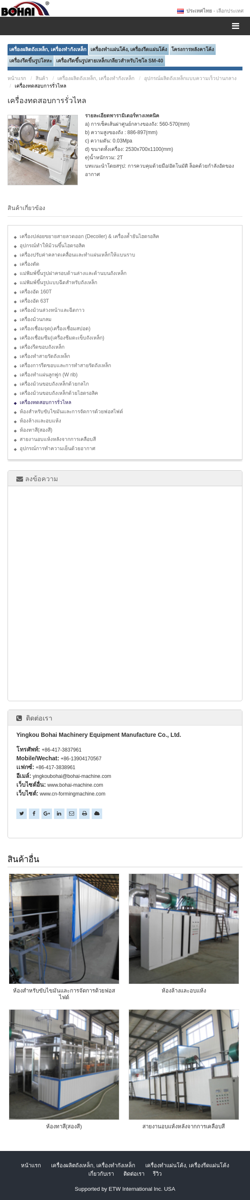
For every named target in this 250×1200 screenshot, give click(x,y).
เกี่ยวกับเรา (101, 1174)
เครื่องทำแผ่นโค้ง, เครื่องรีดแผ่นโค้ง (129, 49)
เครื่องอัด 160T (36, 292)
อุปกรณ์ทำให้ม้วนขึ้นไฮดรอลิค (52, 246)
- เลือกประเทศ (215, 10)
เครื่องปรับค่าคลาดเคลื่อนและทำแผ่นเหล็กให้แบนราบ (77, 255)
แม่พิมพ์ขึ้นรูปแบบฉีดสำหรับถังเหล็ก (58, 282)
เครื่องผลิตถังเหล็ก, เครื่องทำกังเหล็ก (47, 49)
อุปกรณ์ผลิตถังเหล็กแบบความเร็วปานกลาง (190, 78)
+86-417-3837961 (61, 750)
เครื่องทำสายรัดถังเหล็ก (45, 356)
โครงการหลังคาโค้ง (192, 49)
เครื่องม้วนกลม (36, 319)
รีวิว (157, 1174)
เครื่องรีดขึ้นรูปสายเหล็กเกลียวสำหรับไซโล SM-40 (109, 61)
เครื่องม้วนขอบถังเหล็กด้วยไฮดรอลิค (59, 393)
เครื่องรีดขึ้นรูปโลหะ (30, 61)
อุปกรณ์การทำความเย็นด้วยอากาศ (57, 448)
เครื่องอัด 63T (34, 301)
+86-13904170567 (81, 759)
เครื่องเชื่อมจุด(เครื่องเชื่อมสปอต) (55, 329)
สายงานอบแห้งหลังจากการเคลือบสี (58, 439)
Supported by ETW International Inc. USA (125, 1189)
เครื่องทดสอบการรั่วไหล (45, 402)
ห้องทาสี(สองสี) (36, 430)
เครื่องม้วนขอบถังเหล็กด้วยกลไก (54, 384)
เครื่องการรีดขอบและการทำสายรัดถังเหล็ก (65, 365)
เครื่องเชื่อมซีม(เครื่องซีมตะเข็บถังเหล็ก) (62, 338)
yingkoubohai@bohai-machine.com (72, 776)
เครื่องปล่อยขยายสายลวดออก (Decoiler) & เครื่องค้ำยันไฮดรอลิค (89, 236)
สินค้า (42, 78)
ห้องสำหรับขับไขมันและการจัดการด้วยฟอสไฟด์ (71, 412)
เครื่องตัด (29, 264)
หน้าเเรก (17, 78)
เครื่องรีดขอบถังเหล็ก (42, 347)
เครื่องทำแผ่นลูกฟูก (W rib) (48, 375)
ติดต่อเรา (39, 718)
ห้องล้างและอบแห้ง (40, 421)
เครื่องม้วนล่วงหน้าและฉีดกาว (52, 310)
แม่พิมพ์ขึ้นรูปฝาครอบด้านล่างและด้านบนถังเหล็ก (73, 273)
